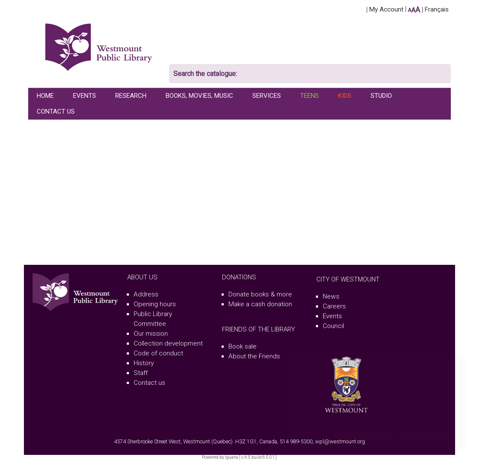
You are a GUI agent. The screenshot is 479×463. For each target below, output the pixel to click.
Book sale (242, 346)
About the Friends (254, 356)
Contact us (149, 383)
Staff (141, 373)
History (144, 363)
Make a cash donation (260, 304)
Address (146, 294)
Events (332, 316)
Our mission (151, 333)
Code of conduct (158, 353)
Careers (334, 306)
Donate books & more (260, 294)
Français (436, 9)
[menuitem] (46, 96)
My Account (386, 9)
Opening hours (155, 304)
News (331, 296)
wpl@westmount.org (340, 441)
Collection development (168, 343)
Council (333, 326)
